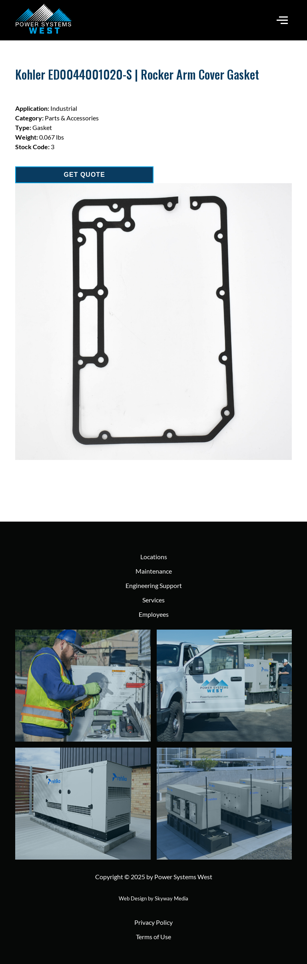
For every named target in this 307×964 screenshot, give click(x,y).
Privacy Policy (153, 922)
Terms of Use (153, 936)
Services (153, 600)
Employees (154, 614)
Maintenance (154, 571)
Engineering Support (154, 585)
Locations (153, 556)
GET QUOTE (84, 174)
